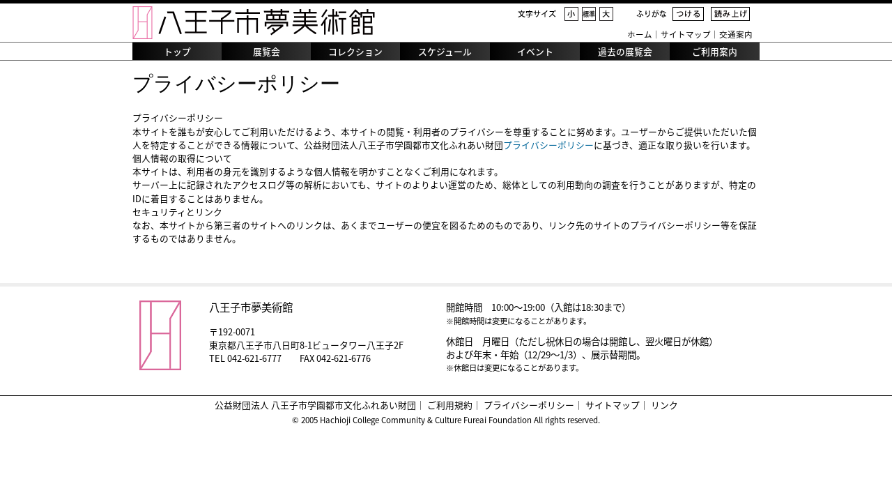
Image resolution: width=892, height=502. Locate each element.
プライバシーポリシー (548, 144)
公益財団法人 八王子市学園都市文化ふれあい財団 (315, 404)
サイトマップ (686, 34)
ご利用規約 (449, 404)
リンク (664, 404)
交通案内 (736, 34)
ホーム (639, 34)
